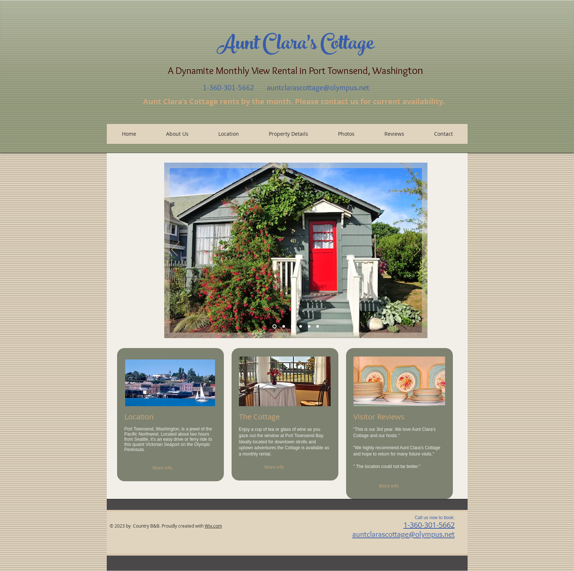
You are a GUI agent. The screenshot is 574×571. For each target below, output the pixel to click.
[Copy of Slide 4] (317, 326)
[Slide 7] (274, 326)
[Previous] (174, 250)
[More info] (170, 467)
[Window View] (283, 326)
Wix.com (213, 526)
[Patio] (300, 326)
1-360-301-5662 (429, 525)
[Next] (417, 250)
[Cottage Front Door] (292, 326)
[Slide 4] (309, 326)
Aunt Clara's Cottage (295, 45)
